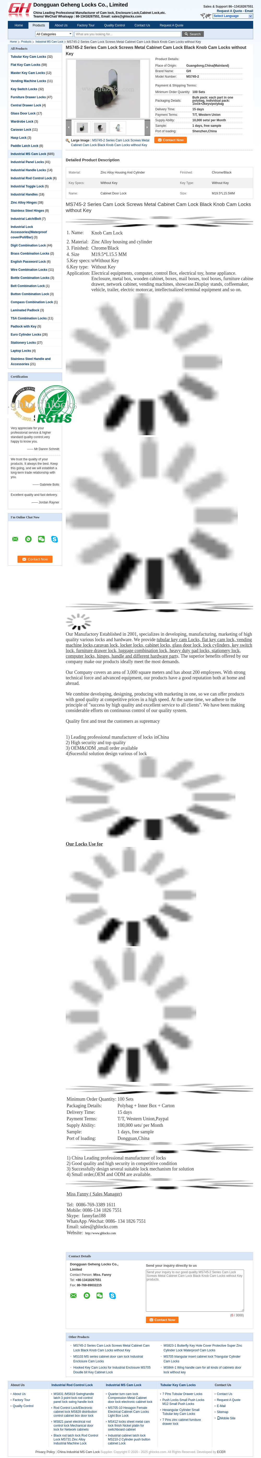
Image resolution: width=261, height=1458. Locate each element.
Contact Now (173, 140)
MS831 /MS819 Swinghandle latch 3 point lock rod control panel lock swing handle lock (74, 1398)
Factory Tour (85, 25)
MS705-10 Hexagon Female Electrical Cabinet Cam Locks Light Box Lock (128, 1411)
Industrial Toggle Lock (27, 186)
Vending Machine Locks (28, 81)
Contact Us (142, 25)
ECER (221, 1452)
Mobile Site (226, 1418)
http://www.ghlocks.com (100, 1233)
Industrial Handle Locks (28, 170)
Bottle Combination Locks (30, 278)
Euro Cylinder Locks (26, 334)
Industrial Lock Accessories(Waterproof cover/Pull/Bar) (29, 232)
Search (195, 34)
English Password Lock (28, 261)
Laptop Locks (21, 351)
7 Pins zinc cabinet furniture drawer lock (181, 1422)
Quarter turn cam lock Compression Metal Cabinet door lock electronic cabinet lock (130, 1398)
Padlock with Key (24, 326)
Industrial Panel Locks (27, 162)
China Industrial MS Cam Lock (78, 1452)
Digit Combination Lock (28, 245)
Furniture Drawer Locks (28, 97)
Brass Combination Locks (30, 253)
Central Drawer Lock (26, 105)
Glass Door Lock (23, 113)
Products (39, 25)
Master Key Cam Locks (28, 73)
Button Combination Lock (30, 294)
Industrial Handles (24, 194)
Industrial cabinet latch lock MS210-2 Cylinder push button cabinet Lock (129, 1439)
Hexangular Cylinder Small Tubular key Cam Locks (180, 1412)
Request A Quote (229, 11)
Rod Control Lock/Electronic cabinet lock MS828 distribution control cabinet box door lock (75, 1411)
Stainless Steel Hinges (27, 211)
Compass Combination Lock (32, 302)
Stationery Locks (23, 343)
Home (19, 25)
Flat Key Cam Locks (25, 65)
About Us (61, 25)
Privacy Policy (45, 1452)
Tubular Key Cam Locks (28, 57)
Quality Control (114, 25)
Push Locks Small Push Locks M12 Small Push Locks (183, 1402)
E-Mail (221, 1406)
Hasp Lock (19, 138)
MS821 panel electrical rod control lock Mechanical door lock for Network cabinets (73, 1425)
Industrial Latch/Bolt (26, 219)
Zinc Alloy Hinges (24, 202)
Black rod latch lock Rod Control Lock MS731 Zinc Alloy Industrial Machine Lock (76, 1439)
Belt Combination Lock (28, 286)
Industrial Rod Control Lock (31, 178)
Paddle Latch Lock (24, 146)
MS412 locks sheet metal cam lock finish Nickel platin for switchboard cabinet (129, 1425)
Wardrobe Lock (22, 121)
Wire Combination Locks (29, 270)
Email (249, 11)
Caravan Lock (21, 129)
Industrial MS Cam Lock (49, 41)
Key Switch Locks (24, 89)
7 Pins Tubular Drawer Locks (182, 1394)
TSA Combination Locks (29, 318)
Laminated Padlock (25, 310)
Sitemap (222, 1412)
